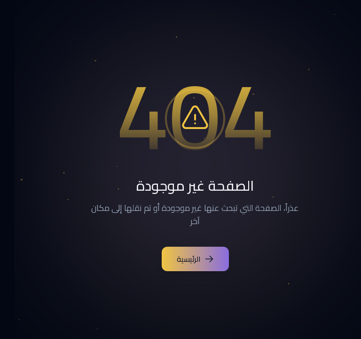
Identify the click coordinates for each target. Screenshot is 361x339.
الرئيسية (180, 259)
